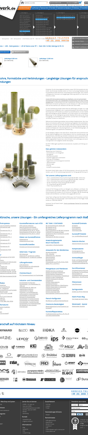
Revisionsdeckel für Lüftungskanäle (29, 266)
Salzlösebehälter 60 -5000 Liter (28, 287)
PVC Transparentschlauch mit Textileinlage (31, 275)
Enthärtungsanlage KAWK (53, 292)
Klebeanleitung (24, 239)
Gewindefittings (76, 229)
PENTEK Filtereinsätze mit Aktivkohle (56, 287)
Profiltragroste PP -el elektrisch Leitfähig (31, 257)
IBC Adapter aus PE (51, 227)
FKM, (8, 301)
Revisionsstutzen (50, 259)
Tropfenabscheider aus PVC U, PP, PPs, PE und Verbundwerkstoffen (57, 314)
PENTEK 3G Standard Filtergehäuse (55, 272)
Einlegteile (75, 225)
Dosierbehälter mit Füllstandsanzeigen (30, 303)
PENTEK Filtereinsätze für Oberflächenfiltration (53, 283)
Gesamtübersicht (20, 52)
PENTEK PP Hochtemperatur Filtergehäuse (57, 276)
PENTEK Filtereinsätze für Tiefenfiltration (57, 285)
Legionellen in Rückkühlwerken (54, 245)
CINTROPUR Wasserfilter (52, 290)
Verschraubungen (77, 230)
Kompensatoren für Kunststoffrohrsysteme (78, 251)
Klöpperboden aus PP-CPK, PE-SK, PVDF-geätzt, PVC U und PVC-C (57, 262)
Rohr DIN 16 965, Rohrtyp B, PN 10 (45, 39)
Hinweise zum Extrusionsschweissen (30, 247)
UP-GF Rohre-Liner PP (28, 39)
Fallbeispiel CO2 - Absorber (53, 255)
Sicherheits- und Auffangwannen (29, 292)
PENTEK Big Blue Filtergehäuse (54, 274)
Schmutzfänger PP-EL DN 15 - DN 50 (29, 230)
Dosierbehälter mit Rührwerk (27, 295)
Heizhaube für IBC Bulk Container (55, 237)
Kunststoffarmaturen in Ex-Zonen (29, 229)
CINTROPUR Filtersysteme (53, 288)
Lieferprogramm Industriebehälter (29, 294)
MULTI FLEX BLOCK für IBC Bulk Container (57, 230)
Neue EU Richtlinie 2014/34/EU (28, 227)
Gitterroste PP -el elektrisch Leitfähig (30, 256)
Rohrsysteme (5, 39)
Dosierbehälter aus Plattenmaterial (29, 300)
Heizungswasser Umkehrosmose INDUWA (57, 293)
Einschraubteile (76, 227)
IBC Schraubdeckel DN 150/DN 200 (55, 225)
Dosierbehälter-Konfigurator (27, 282)
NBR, (5, 301)
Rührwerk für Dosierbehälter (27, 297)
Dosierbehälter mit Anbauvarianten (29, 298)
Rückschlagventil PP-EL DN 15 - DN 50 (30, 232)
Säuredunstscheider (51, 252)
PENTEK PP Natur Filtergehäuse (54, 277)
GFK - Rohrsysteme (16, 39)
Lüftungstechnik (24, 265)
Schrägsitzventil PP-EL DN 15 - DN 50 (30, 233)
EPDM (11, 301)
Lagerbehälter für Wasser (26, 290)
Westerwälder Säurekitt (78, 306)
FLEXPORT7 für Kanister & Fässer (55, 232)
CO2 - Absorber (50, 254)
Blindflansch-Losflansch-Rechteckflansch (57, 300)
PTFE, (2, 301)
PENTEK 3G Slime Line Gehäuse (54, 271)
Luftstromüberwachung (26, 268)
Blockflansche (49, 260)
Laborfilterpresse (76, 284)
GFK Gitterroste (24, 254)
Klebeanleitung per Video (27, 241)
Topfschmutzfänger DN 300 (79, 261)
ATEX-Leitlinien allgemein (26, 225)
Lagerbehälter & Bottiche (26, 289)
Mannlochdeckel (50, 257)
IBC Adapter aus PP (51, 229)
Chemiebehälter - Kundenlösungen (29, 302)
